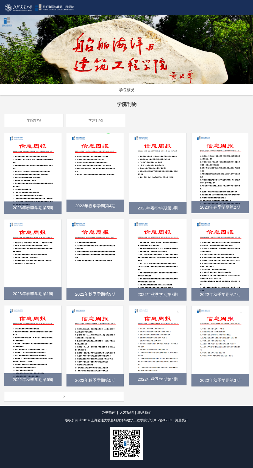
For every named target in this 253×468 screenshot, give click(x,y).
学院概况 (126, 90)
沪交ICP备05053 (160, 420)
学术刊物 (95, 120)
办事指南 (108, 412)
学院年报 (34, 120)
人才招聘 (126, 412)
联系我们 (144, 412)
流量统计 (181, 420)
